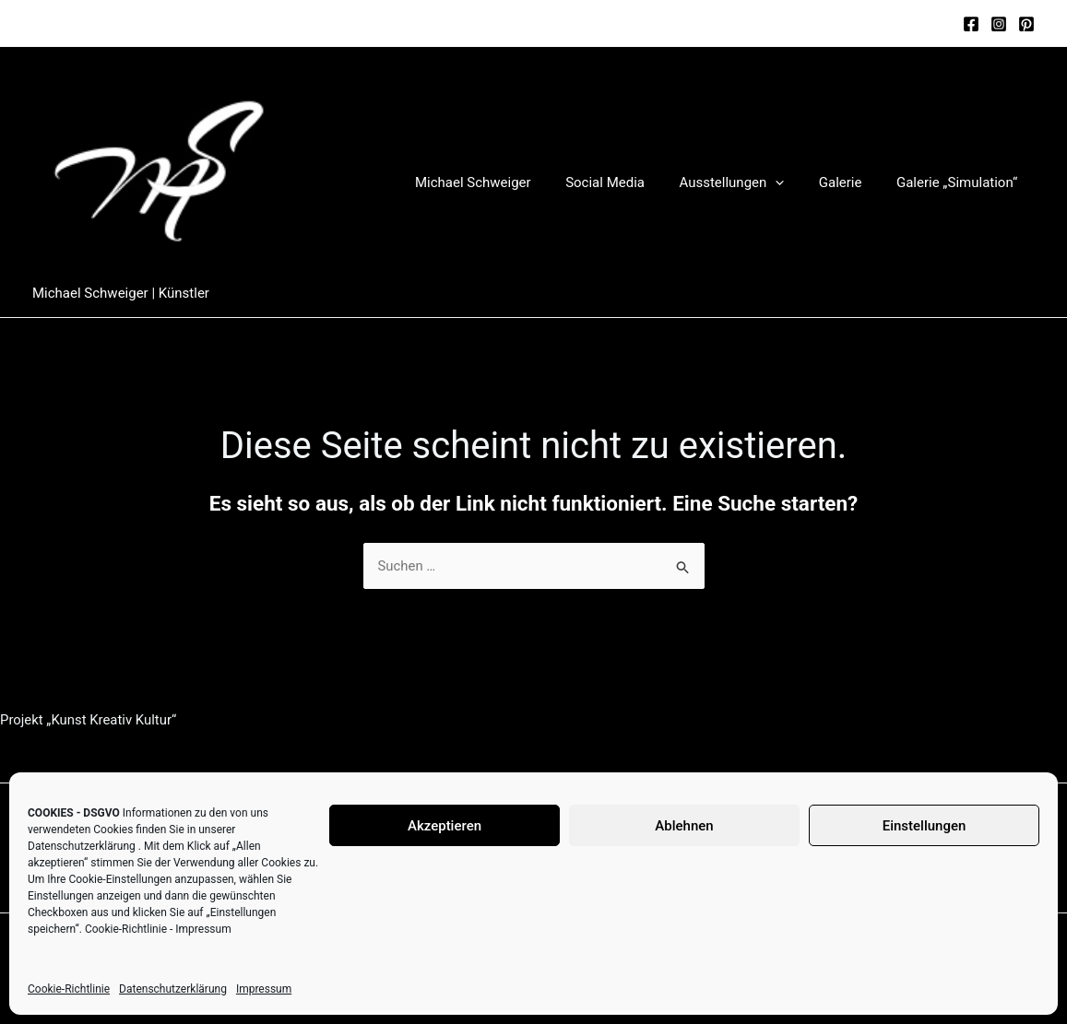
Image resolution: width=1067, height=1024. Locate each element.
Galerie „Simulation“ (960, 182)
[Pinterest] (1026, 24)
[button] (792, 182)
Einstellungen (924, 826)
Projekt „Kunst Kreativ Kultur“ (89, 720)
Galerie (850, 182)
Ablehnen (684, 826)
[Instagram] (998, 24)
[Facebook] (971, 24)
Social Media (629, 182)
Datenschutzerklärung (82, 846)
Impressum (203, 929)
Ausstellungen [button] (748, 182)
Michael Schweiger (504, 182)
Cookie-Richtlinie (126, 929)
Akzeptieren (444, 826)
